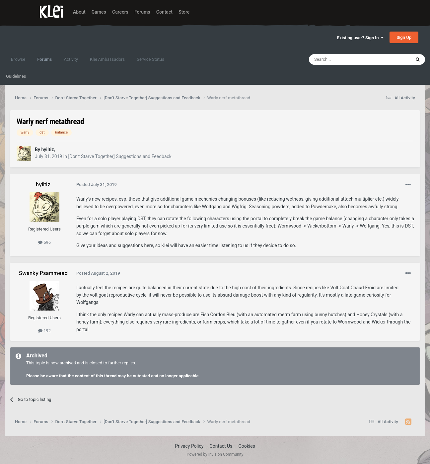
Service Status (150, 59)
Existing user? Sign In (360, 37)
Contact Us (221, 446)
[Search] (344, 59)
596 (44, 242)
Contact (164, 12)
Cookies (247, 446)
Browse (18, 59)
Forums (142, 12)
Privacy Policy (189, 446)
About (79, 12)
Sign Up (403, 37)
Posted (96, 184)
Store (184, 12)
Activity (71, 59)
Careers (120, 12)
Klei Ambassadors (107, 59)
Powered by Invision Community (215, 454)
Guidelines (16, 76)
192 (44, 330)
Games (99, 12)
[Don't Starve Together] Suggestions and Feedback (119, 156)
